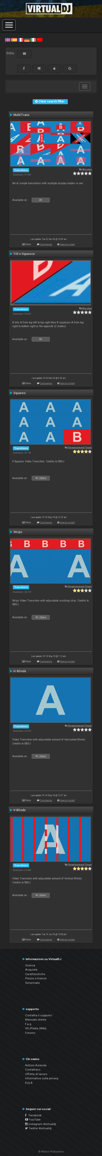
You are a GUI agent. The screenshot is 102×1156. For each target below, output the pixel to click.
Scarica (30, 965)
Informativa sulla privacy (42, 1078)
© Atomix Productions (51, 1151)
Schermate (32, 983)
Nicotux (87, 169)
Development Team (80, 447)
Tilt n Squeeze (24, 254)
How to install (67, 244)
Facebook (33, 1115)
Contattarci (32, 1069)
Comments (46, 244)
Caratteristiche (35, 974)
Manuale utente (35, 1019)
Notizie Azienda (35, 1065)
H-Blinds (19, 671)
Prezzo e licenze (35, 978)
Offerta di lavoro (36, 1074)
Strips (17, 532)
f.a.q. (28, 1024)
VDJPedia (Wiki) (35, 1028)
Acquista (31, 969)
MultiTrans (21, 115)
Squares (19, 393)
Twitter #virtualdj (38, 1128)
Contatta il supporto (38, 1015)
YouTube (32, 1119)
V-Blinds (19, 810)
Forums (30, 1033)
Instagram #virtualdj (40, 1124)
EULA (29, 1083)
